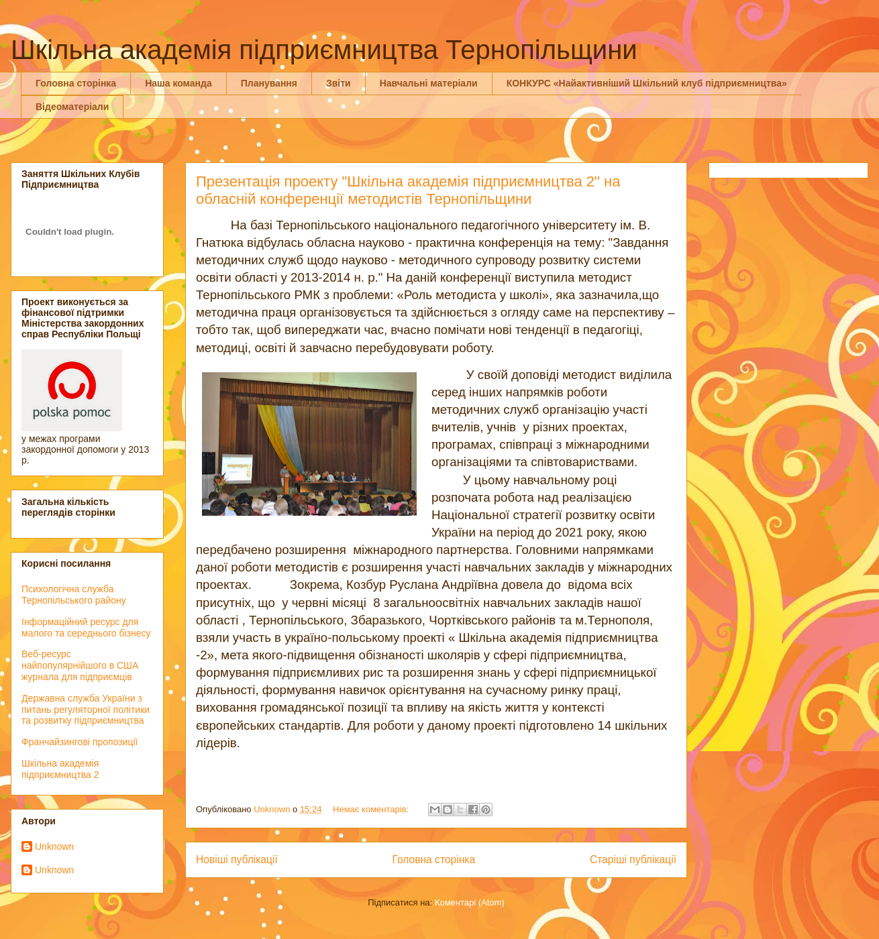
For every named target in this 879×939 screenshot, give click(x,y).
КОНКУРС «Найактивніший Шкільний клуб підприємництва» (647, 83)
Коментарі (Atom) (470, 902)
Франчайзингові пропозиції (79, 741)
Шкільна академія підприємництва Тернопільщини (324, 49)
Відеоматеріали (72, 106)
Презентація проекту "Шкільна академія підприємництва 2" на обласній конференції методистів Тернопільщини (408, 190)
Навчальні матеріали (429, 83)
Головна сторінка (76, 83)
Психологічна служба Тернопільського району (73, 595)
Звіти (338, 83)
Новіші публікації (237, 859)
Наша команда (178, 83)
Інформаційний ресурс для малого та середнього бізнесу (86, 627)
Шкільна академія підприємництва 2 (60, 769)
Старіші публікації (633, 859)
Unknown (54, 846)
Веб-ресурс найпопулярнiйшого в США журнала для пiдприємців (79, 665)
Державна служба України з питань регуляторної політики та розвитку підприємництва (85, 709)
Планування (269, 83)
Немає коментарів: (372, 809)
